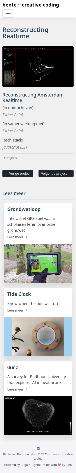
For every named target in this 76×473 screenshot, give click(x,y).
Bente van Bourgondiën (19, 454)
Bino (69, 465)
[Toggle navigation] (8, 13)
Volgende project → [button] (56, 173)
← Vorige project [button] (17, 173)
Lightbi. (36, 465)
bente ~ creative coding (30, 4)
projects (11, 158)
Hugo (24, 465)
